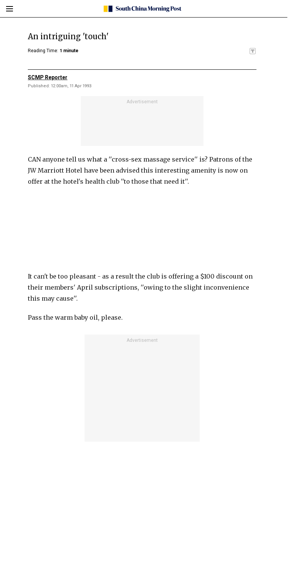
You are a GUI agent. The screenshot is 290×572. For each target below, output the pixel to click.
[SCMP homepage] (142, 9)
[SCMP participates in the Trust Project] (252, 51)
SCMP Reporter (47, 77)
